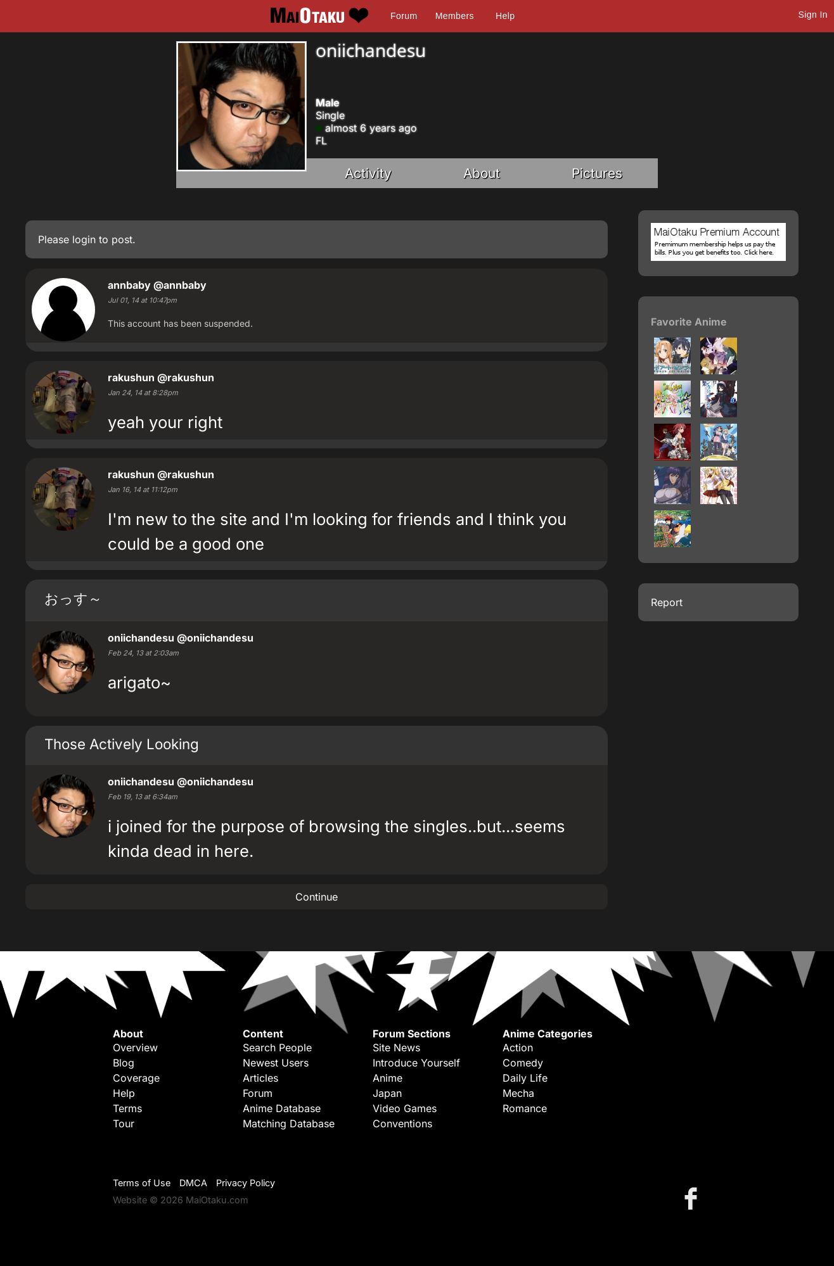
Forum (403, 16)
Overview (135, 1047)
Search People (277, 1047)
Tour (123, 1123)
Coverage (136, 1078)
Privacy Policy (245, 1182)
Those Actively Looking (121, 743)
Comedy (523, 1062)
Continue (316, 896)
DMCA (193, 1182)
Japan (387, 1093)
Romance (525, 1108)
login (84, 239)
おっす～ (73, 598)
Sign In (813, 14)
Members (454, 16)
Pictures (597, 173)
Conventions (402, 1123)
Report (667, 602)
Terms (127, 1108)
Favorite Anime (689, 321)
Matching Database (289, 1123)
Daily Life (525, 1078)
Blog (123, 1062)
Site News (396, 1047)
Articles (260, 1078)
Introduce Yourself (416, 1062)
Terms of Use (141, 1182)
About (481, 173)
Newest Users (276, 1062)
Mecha (518, 1093)
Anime (387, 1078)
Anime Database (282, 1108)
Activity (368, 173)
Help (505, 16)
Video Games (405, 1108)
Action (518, 1047)
